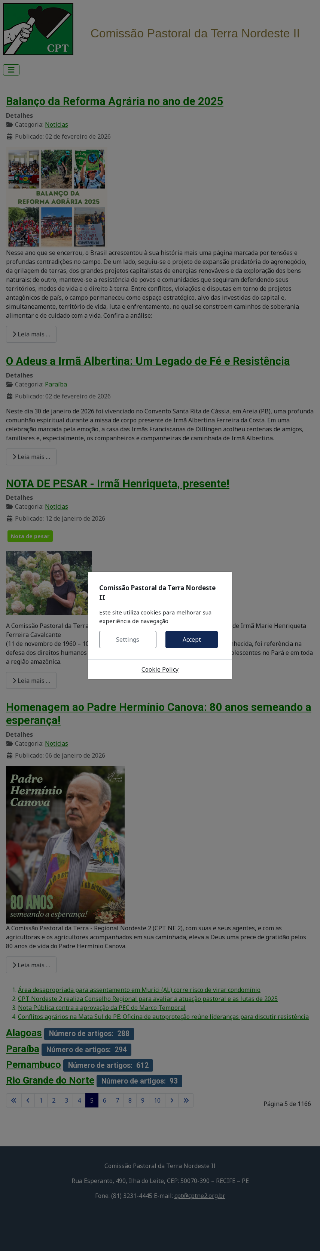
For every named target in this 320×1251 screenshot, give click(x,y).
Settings (127, 639)
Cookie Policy (160, 669)
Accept (192, 639)
